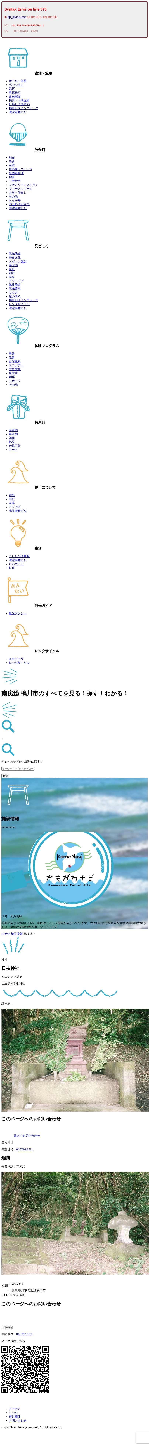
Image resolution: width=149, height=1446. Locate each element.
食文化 (13, 374)
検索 (5, 776)
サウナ (13, 293)
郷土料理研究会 (19, 205)
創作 (12, 378)
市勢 (12, 496)
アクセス (15, 508)
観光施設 (15, 254)
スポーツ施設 (18, 262)
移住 (12, 569)
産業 (12, 504)
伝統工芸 (15, 446)
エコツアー (16, 366)
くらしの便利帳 (19, 557)
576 (6, 32)
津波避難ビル (18, 113)
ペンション (16, 85)
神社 (12, 274)
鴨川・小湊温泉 (19, 101)
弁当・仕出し (18, 193)
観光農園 (15, 289)
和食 (12, 158)
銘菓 (12, 443)
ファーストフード (20, 189)
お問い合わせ (18, 1421)
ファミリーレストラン (23, 186)
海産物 (13, 431)
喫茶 (12, 178)
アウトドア (16, 281)
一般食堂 (15, 182)
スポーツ (15, 382)
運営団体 (15, 1417)
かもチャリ (16, 659)
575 (6, 25)
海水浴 (13, 266)
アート (13, 450)
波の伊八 (15, 297)
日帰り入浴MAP (19, 105)
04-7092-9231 (24, 1150)
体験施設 (15, 285)
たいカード (16, 565)
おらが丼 (15, 201)
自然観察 (15, 362)
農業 (12, 354)
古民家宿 (15, 97)
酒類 (12, 439)
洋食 (12, 162)
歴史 (12, 500)
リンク (13, 1413)
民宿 (12, 89)
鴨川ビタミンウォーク (23, 109)
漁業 (12, 358)
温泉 (12, 278)
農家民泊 (15, 93)
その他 (13, 197)
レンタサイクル (19, 305)
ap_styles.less (17, 17)
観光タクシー (18, 614)
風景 (12, 270)
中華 (12, 166)
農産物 (13, 435)
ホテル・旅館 (18, 82)
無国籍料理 (16, 174)
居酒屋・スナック (20, 170)
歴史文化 (15, 258)
